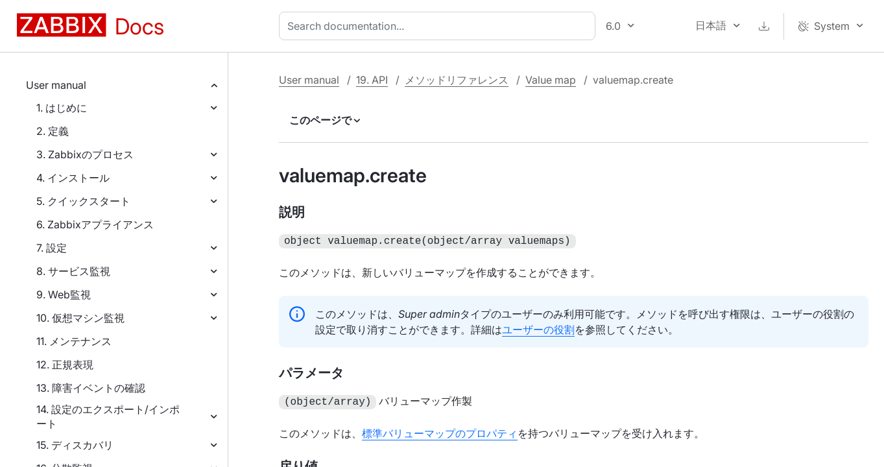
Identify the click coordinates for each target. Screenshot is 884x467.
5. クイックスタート (83, 201)
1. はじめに (61, 107)
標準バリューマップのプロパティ (440, 430)
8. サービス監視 (73, 271)
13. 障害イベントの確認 (90, 387)
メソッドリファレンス (456, 79)
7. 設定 (51, 247)
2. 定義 (52, 131)
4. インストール (73, 177)
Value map (550, 79)
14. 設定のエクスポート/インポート (108, 416)
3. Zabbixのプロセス (85, 154)
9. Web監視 (63, 294)
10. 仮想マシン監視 (80, 317)
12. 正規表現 (64, 364)
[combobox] (440, 26)
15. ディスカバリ (74, 444)
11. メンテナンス (74, 341)
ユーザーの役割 (538, 328)
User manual (56, 84)
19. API (372, 79)
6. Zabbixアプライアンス (95, 224)
